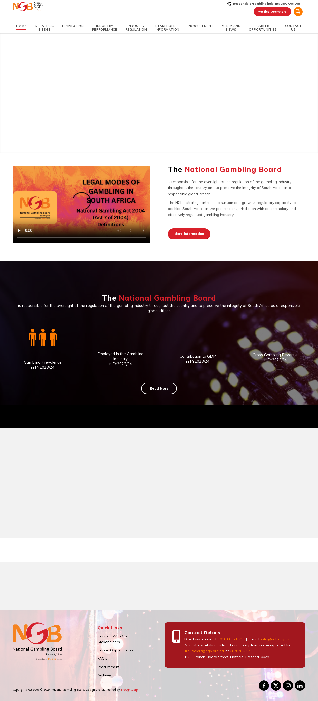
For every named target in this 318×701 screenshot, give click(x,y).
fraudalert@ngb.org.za (204, 651)
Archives (105, 675)
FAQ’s (102, 658)
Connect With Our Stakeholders (113, 639)
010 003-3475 (231, 639)
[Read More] (159, 389)
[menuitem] (266, 3)
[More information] (189, 234)
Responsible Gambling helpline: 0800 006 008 (266, 3)
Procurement (108, 667)
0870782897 (240, 651)
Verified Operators (272, 11)
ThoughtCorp (129, 690)
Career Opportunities (115, 650)
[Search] (298, 11)
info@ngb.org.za (275, 639)
